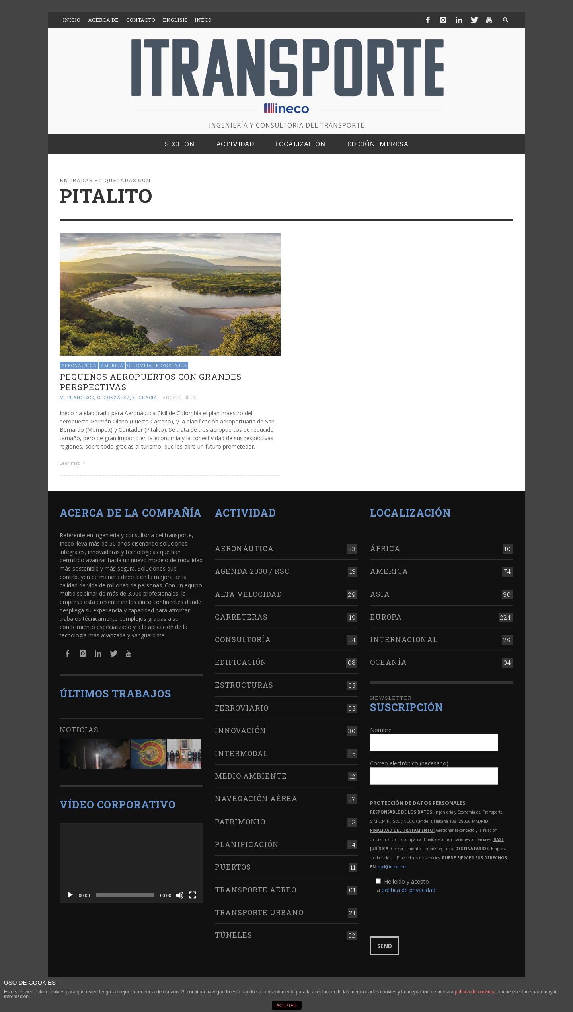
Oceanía (388, 660)
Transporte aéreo (255, 888)
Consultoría (243, 638)
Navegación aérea (256, 797)
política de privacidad (408, 888)
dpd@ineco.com (392, 865)
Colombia (139, 365)
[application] (131, 861)
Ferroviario (242, 706)
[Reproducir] (70, 893)
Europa (386, 615)
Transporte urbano (259, 910)
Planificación (247, 842)
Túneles (233, 933)
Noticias (79, 727)
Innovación (240, 729)
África (385, 547)
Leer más (73, 463)
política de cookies (474, 992)
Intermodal (241, 751)
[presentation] (430, 913)
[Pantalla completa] (193, 893)
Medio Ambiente (251, 774)
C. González (113, 397)
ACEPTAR (286, 1005)
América (112, 365)
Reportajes (171, 365)
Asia (380, 592)
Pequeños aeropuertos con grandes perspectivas (151, 381)
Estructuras (244, 683)
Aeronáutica (79, 365)
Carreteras (241, 615)
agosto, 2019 (179, 397)
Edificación (241, 660)
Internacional (404, 638)
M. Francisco (77, 397)
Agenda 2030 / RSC (252, 569)
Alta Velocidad (248, 592)
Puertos (233, 865)
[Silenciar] (180, 893)
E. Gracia (144, 397)
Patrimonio (240, 819)
